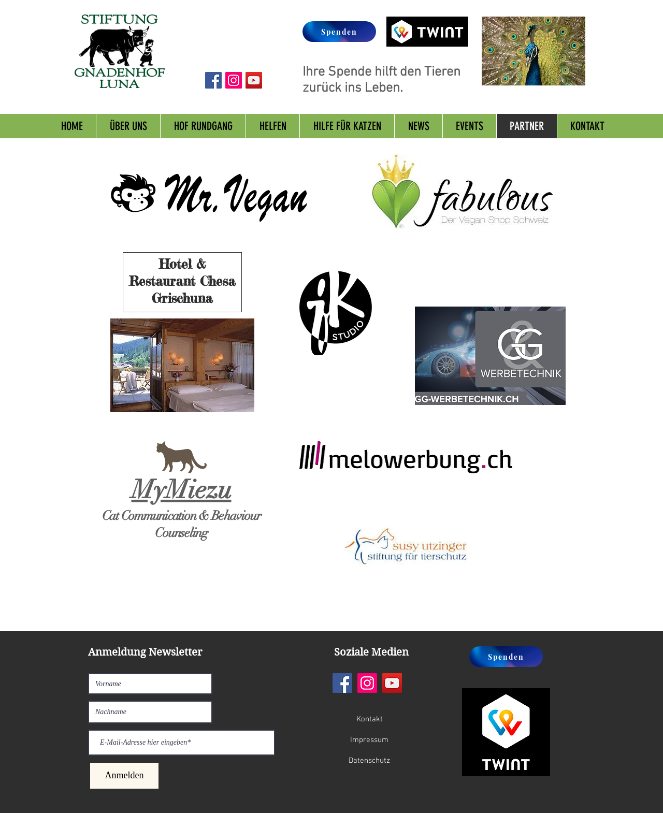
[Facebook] (342, 683)
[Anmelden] (124, 776)
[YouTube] (392, 683)
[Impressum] (369, 740)
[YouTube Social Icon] (254, 80)
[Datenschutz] (369, 760)
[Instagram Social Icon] (233, 80)
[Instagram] (367, 683)
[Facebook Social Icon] (213, 80)
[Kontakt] (369, 719)
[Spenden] (339, 31)
